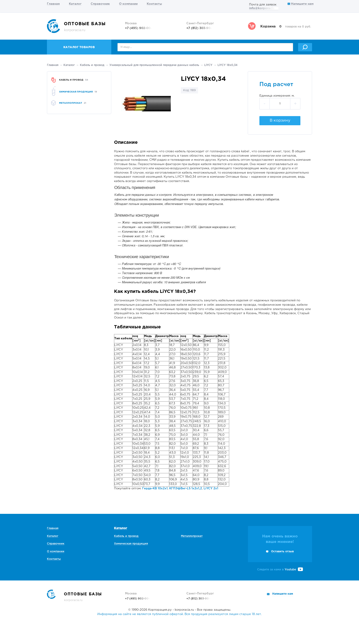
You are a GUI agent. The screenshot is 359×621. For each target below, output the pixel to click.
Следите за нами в (280, 569)
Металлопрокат (192, 536)
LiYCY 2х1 (211, 488)
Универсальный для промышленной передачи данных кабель (154, 65)
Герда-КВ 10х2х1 (155, 488)
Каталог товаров (79, 47)
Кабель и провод (92, 65)
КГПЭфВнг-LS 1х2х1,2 (185, 488)
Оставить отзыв (282, 551)
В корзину (280, 120)
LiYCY (208, 65)
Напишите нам (300, 4)
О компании (128, 4)
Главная (53, 4)
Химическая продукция (131, 543)
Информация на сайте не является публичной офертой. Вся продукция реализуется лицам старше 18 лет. (179, 614)
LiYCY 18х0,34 (227, 65)
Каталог (75, 4)
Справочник (100, 4)
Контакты (154, 4)
